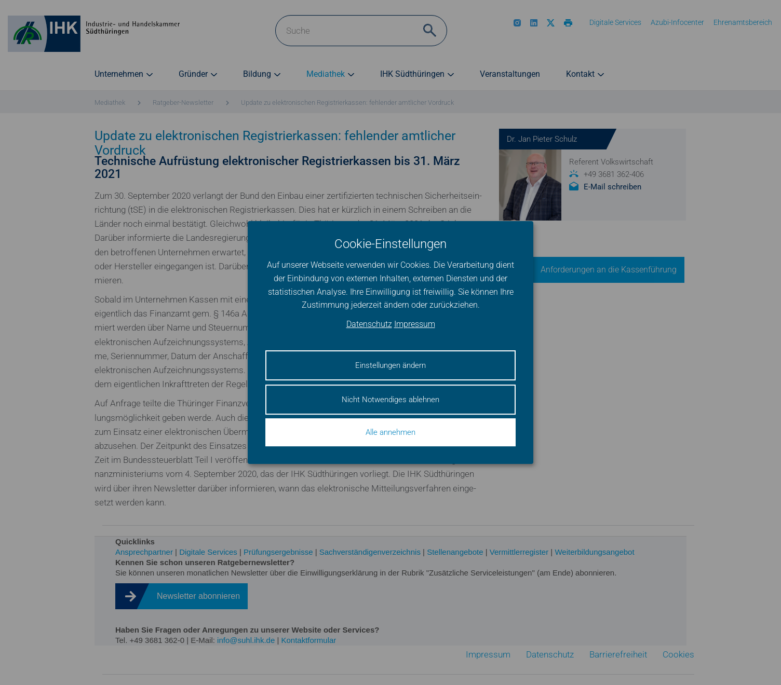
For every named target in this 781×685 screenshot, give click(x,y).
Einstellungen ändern (390, 365)
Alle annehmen (390, 432)
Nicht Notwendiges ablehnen (390, 399)
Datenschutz (369, 324)
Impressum (414, 324)
